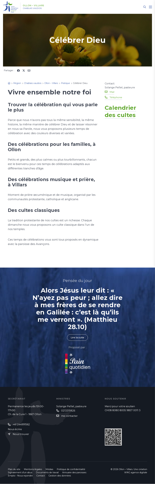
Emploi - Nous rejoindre (20, 475)
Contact (40, 475)
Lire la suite (77, 337)
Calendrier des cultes (122, 111)
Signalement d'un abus (20, 472)
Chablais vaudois (35, 8)
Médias (49, 469)
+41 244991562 (21, 424)
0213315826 (68, 410)
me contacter (69, 416)
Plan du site (14, 469)
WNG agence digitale (135, 472)
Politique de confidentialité (71, 469)
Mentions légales (33, 469)
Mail (112, 91)
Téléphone (116, 97)
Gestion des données (59, 475)
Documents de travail (47, 472)
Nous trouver (21, 434)
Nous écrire (15, 429)
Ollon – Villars (36, 5)
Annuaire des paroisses (74, 472)
